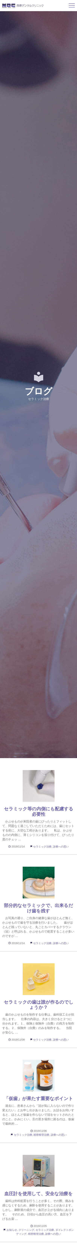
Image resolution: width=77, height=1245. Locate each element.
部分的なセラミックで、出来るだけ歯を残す (38, 908)
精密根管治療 (41, 1134)
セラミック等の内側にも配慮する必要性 (38, 811)
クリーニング (26, 1229)
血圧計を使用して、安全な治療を (38, 1193)
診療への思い (61, 846)
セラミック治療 (42, 846)
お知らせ (12, 1229)
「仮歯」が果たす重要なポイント (38, 1098)
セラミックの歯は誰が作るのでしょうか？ (38, 1005)
